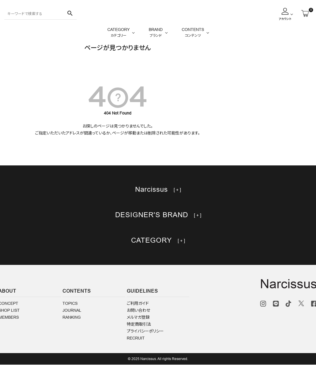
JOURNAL (72, 327)
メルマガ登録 (138, 334)
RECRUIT (136, 355)
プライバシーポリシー (145, 348)
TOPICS (70, 320)
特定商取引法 (139, 341)
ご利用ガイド (138, 320)
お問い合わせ (138, 327)
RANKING (72, 334)
